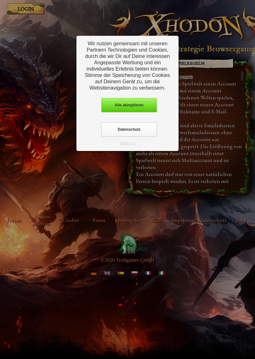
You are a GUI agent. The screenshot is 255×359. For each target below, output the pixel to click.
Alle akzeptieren (128, 105)
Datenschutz (129, 129)
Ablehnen (127, 143)
